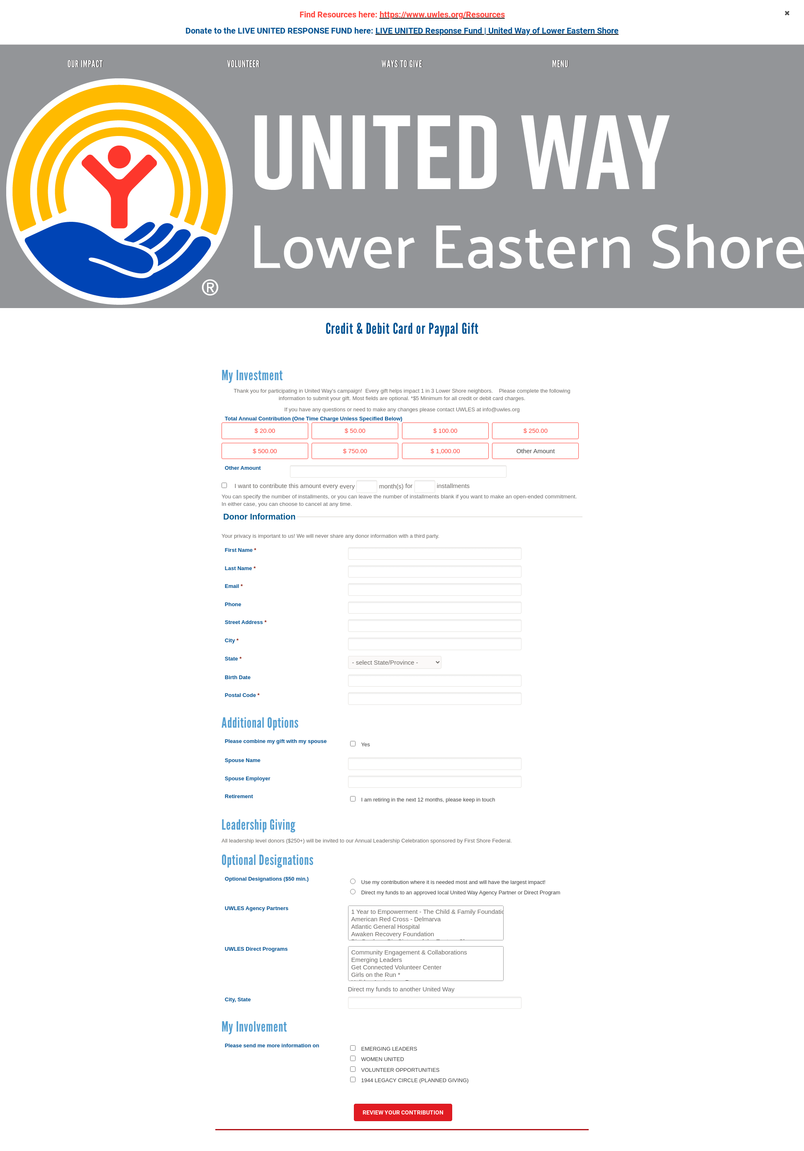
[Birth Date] (434, 681)
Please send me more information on (272, 1045)
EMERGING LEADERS (389, 1049)
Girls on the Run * (426, 975)
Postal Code (242, 695)
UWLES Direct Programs (256, 949)
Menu (560, 64)
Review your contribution (403, 1112)
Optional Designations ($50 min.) (267, 879)
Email (234, 586)
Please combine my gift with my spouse (276, 741)
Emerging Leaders (426, 960)
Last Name (240, 568)
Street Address (246, 622)
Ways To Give (402, 64)
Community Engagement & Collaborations (426, 952)
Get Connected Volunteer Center (426, 967)
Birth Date (238, 677)
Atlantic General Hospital (426, 926)
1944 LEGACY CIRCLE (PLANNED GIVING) (415, 1080)
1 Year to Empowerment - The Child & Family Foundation (426, 911)
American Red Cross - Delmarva (426, 919)
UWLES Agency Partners (256, 908)
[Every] (366, 486)
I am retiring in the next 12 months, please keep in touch (428, 799)
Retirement (239, 796)
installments (453, 485)
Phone (233, 604)
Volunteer (243, 64)
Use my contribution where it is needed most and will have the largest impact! (453, 882)
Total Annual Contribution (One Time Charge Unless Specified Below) (313, 418)
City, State (238, 999)
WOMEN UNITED (382, 1059)
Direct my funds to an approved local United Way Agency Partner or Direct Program (460, 892)
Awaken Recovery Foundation (426, 934)
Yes (365, 744)
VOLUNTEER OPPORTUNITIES (400, 1070)
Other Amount (243, 468)
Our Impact (85, 64)
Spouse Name (243, 760)
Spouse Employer (247, 778)
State (233, 659)
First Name (240, 550)
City (232, 640)
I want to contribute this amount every (286, 485)
